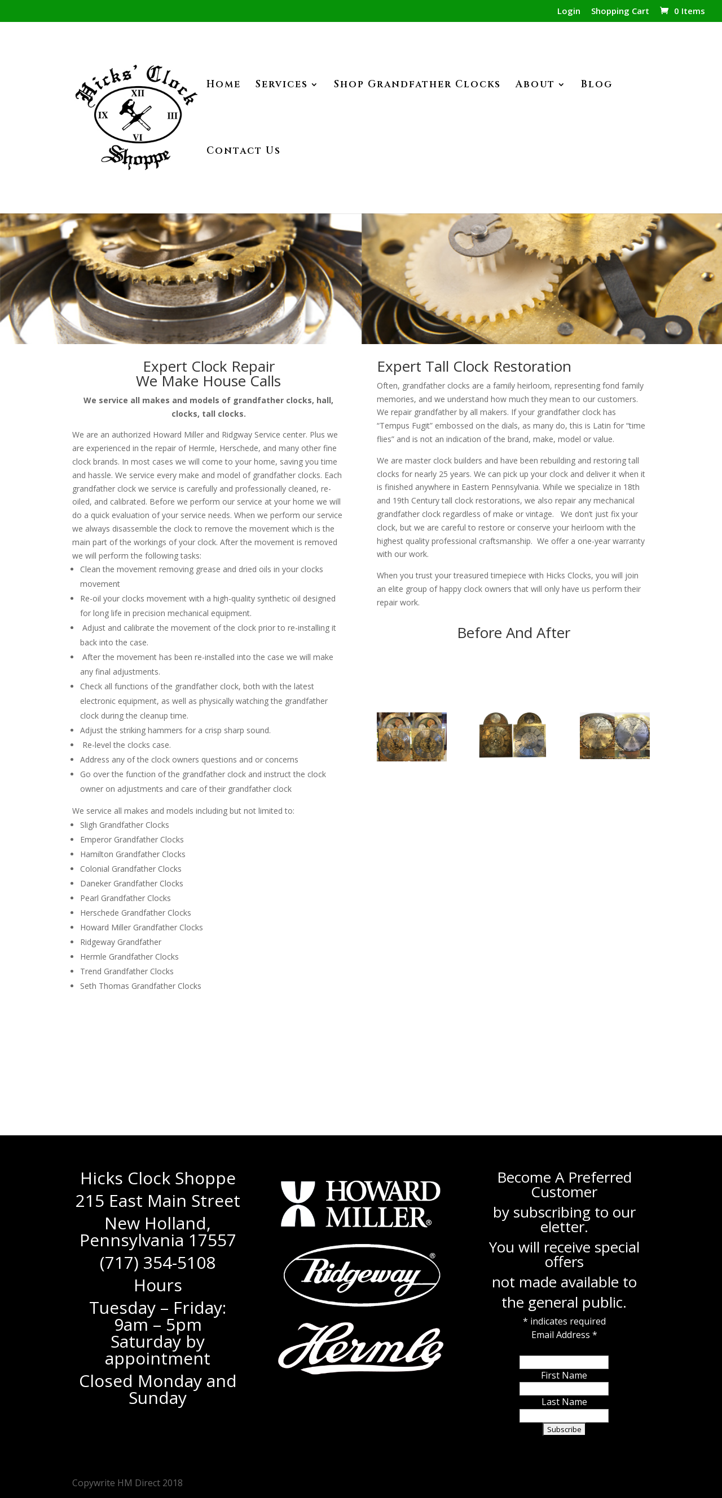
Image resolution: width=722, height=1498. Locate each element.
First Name (564, 1375)
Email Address (564, 1334)
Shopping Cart (620, 11)
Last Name (564, 1402)
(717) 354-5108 (157, 1262)
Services (282, 86)
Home (223, 86)
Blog (597, 86)
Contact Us (243, 152)
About (535, 86)
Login (568, 11)
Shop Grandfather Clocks (417, 86)
